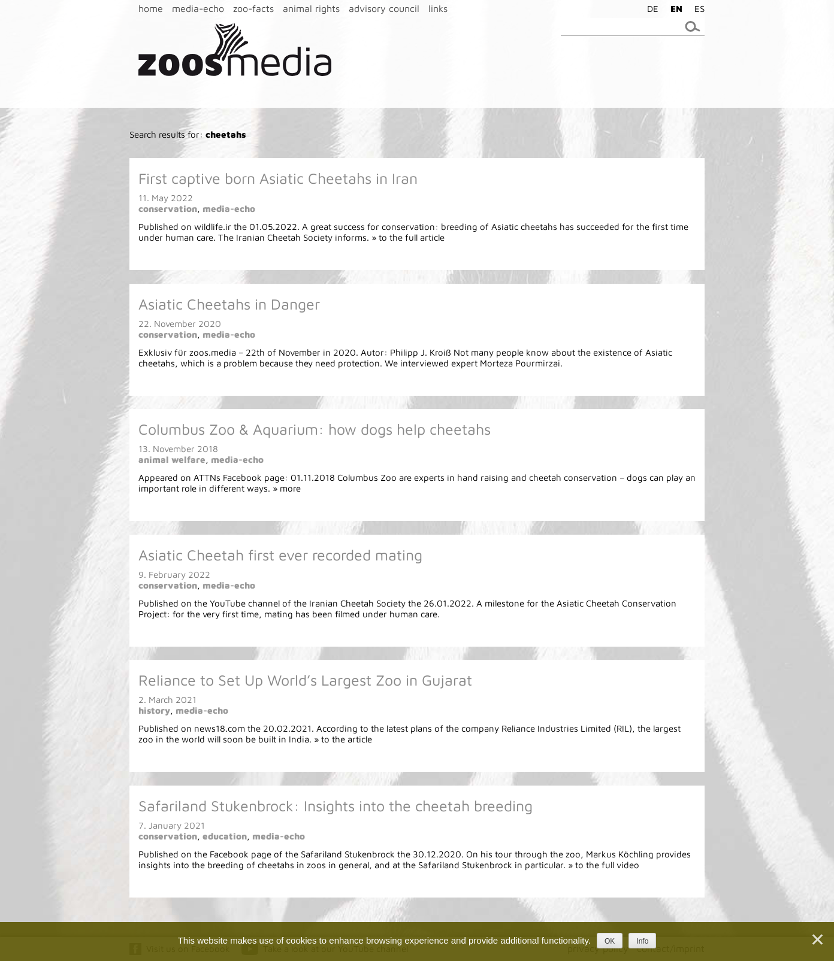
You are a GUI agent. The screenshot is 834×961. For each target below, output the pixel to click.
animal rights (311, 8)
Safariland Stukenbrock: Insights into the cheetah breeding (335, 805)
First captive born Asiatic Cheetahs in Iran (278, 178)
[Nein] (816, 939)
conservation (167, 209)
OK (610, 941)
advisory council (384, 8)
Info (642, 941)
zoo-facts (253, 8)
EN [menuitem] (676, 9)
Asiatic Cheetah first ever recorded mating (280, 554)
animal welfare (172, 459)
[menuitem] (649, 8)
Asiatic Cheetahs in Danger (229, 304)
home (150, 8)
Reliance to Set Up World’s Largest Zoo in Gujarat (305, 680)
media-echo (198, 8)
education (225, 836)
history (154, 710)
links (438, 8)
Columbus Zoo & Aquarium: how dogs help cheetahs (314, 429)
